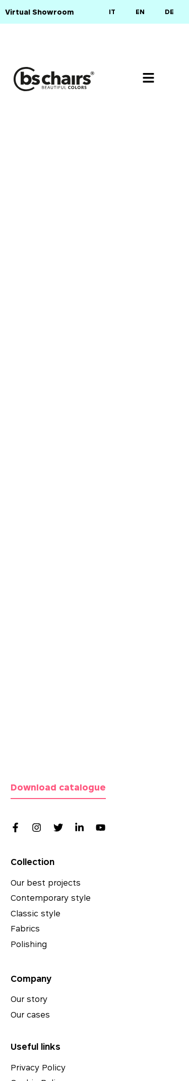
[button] (148, 78)
